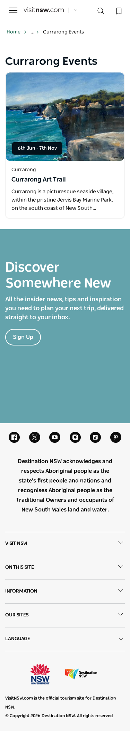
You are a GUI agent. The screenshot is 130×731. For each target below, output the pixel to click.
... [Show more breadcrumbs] (35, 32)
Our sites (65, 615)
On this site (65, 568)
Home (17, 32)
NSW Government (46, 674)
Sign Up (23, 337)
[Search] (101, 12)
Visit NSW (65, 544)
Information (65, 591)
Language (65, 639)
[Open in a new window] (65, 116)
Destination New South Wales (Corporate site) (81, 674)
